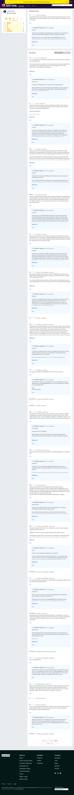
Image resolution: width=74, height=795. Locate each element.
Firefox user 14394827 (42, 733)
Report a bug (23, 776)
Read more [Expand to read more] (34, 41)
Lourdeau (39, 412)
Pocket (57, 768)
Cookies (9, 783)
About (21, 758)
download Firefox (45, 2)
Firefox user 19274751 (42, 324)
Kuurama (39, 370)
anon (38, 57)
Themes (28, 5)
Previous (44, 740)
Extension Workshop (25, 763)
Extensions (21, 5)
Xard (38, 485)
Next (56, 740)
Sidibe (38, 405)
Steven (39, 318)
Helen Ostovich (40, 684)
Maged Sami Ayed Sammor (43, 651)
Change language (59, 787)
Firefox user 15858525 (42, 658)
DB (37, 698)
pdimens (39, 234)
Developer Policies (24, 768)
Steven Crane (40, 450)
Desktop (39, 758)
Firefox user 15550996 (42, 526)
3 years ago (51, 658)
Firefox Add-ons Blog (25, 760)
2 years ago (43, 15)
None (38, 704)
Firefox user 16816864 (42, 571)
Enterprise (40, 763)
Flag (30, 22)
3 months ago (43, 57)
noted (15, 787)
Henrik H (39, 613)
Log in (70, 1)
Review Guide (23, 779)
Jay (38, 103)
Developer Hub (23, 766)
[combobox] (62, 5)
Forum (21, 774)
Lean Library (11, 11)
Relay (56, 763)
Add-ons (22, 755)
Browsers (57, 758)
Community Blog (24, 771)
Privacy (3, 783)
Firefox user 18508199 (42, 578)
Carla (38, 15)
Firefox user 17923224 (42, 399)
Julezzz (39, 149)
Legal (15, 783)
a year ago (42, 103)
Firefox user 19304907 (42, 272)
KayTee (39, 194)
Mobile (39, 760)
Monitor (57, 766)
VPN (56, 760)
